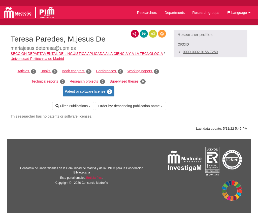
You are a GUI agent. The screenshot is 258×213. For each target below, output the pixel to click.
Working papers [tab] (143, 71)
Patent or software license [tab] (88, 91)
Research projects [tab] (87, 81)
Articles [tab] (27, 71)
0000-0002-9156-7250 (200, 52)
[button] (238, 12)
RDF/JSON (162, 34)
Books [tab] (49, 71)
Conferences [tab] (109, 71)
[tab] (210, 35)
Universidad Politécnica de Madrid (37, 59)
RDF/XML (135, 34)
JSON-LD (144, 34)
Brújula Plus (94, 178)
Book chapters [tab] (76, 71)
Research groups (205, 13)
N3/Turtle (153, 34)
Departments (175, 13)
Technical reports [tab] (48, 81)
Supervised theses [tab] (128, 81)
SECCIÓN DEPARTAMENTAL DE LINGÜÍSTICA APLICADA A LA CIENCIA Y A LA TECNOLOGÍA (87, 54)
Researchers (147, 13)
